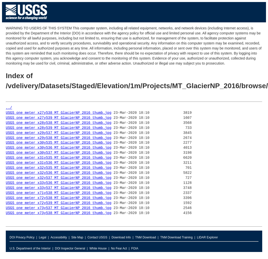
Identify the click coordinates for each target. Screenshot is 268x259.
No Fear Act (119, 248)
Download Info (121, 237)
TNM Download (145, 237)
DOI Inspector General (70, 248)
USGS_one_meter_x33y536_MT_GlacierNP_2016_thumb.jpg (58, 183)
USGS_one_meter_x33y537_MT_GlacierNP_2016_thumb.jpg (58, 188)
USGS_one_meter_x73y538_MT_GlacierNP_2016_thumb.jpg (58, 213)
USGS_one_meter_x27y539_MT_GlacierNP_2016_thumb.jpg (58, 118)
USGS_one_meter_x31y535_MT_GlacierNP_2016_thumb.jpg (58, 158)
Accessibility (59, 237)
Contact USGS (97, 237)
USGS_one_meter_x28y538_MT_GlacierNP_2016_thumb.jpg (58, 123)
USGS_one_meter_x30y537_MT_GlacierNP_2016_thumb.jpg (58, 152)
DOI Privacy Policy (22, 237)
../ (9, 108)
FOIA (134, 248)
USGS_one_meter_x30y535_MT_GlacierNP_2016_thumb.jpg (58, 142)
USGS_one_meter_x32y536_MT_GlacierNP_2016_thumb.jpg (58, 173)
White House (98, 248)
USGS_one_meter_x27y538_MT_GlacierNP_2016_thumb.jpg (58, 113)
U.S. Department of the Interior (30, 248)
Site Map (77, 237)
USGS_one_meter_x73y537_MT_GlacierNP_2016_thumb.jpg (58, 208)
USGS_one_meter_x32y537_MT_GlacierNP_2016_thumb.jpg (58, 178)
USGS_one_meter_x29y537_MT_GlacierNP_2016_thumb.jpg (58, 133)
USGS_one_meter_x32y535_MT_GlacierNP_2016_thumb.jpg (58, 168)
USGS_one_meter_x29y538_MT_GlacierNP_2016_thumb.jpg (58, 138)
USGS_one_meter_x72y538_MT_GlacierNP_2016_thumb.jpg (58, 198)
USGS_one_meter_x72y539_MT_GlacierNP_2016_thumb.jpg (58, 203)
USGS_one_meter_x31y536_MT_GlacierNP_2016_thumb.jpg (58, 163)
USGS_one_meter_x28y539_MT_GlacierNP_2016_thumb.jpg (58, 128)
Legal (42, 237)
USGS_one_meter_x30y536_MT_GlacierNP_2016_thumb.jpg (58, 147)
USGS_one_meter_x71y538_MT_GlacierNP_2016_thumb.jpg (58, 193)
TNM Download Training (176, 237)
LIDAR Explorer (207, 237)
